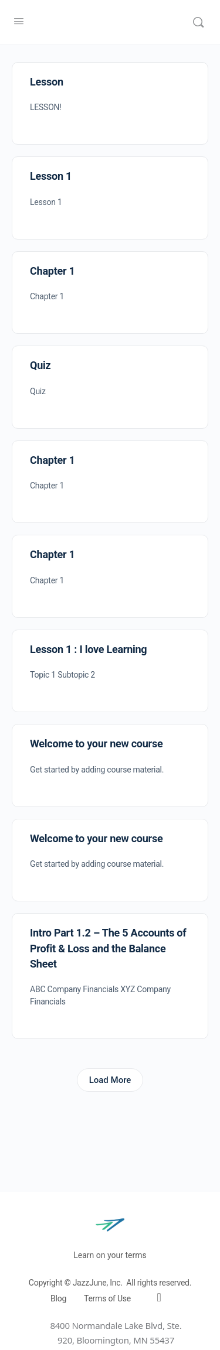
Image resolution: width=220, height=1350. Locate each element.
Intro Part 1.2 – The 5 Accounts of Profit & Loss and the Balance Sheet (108, 948)
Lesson (46, 82)
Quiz (40, 365)
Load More (110, 1080)
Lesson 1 (51, 176)
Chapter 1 (52, 271)
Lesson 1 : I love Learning (88, 649)
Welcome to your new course (96, 743)
